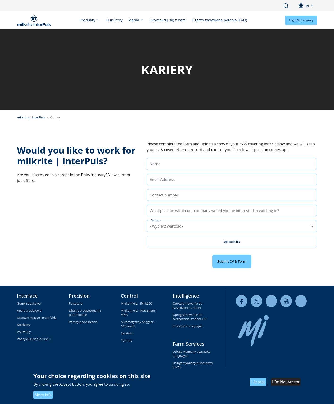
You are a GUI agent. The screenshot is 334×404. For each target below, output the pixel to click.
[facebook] (241, 301)
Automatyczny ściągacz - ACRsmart (138, 324)
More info (43, 394)
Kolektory (23, 324)
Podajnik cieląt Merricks (34, 339)
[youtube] (286, 301)
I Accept (258, 381)
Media (134, 20)
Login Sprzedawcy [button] (301, 20)
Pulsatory (75, 303)
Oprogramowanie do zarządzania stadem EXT (190, 317)
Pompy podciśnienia (83, 322)
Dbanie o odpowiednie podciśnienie (85, 312)
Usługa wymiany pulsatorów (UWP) (193, 365)
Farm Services (188, 344)
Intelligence (186, 296)
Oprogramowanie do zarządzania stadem (187, 305)
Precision (79, 296)
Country (156, 220)
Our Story (114, 20)
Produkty (87, 20)
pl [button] (307, 6)
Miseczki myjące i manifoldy (36, 317)
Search (286, 5)
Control (129, 296)
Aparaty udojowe (29, 310)
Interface (27, 296)
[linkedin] (271, 301)
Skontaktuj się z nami (168, 20)
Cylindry (126, 340)
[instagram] (301, 301)
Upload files (232, 242)
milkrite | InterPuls (31, 117)
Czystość (127, 333)
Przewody (24, 332)
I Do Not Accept (285, 381)
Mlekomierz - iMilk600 (136, 303)
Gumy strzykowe (29, 303)
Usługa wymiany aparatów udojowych (191, 353)
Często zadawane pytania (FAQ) (219, 20)
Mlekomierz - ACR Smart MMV (138, 312)
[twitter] (256, 301)
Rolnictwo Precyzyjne (188, 326)
